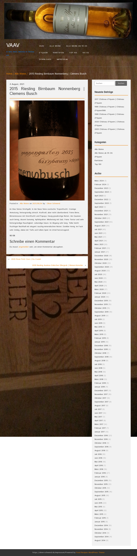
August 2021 (100, 225)
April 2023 (99, 195)
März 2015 (99, 514)
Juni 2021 (98, 233)
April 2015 (99, 510)
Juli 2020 (98, 274)
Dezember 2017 (101, 390)
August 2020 (100, 270)
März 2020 (99, 289)
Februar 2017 (100, 428)
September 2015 (102, 491)
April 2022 (99, 207)
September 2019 (102, 312)
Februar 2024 (100, 184)
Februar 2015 (100, 518)
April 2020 (99, 285)
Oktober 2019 (100, 308)
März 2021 (99, 244)
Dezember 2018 (101, 345)
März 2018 (99, 379)
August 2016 (100, 450)
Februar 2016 (100, 473)
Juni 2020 (99, 278)
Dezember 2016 (101, 435)
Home (9, 74)
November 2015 (101, 484)
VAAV (41, 46)
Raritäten (58, 53)
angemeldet (24, 247)
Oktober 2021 (100, 218)
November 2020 (101, 259)
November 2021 (101, 214)
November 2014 (101, 529)
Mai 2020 (98, 282)
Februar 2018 (100, 383)
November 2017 (101, 394)
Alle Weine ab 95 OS (76, 46)
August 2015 (100, 495)
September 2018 (102, 357)
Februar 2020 (100, 293)
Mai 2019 (98, 327)
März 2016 (99, 469)
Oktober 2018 (100, 353)
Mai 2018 (98, 372)
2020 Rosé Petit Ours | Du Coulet (26, 259)
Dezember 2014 (101, 525)
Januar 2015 (100, 521)
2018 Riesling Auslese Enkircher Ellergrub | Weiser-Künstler (57, 265)
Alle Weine (55, 46)
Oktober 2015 (100, 488)
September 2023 (102, 192)
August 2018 (100, 360)
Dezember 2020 (101, 255)
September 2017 (102, 402)
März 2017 (99, 424)
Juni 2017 (98, 413)
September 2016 (102, 446)
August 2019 (100, 315)
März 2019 (99, 334)
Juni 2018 (98, 368)
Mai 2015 (98, 506)
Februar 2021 (100, 248)
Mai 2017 (98, 416)
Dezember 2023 (101, 188)
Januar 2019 (100, 342)
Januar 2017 (100, 431)
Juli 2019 (98, 319)
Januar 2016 (100, 476)
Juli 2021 (98, 229)
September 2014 (102, 536)
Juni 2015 (98, 503)
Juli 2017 (98, 409)
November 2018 (101, 349)
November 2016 (101, 439)
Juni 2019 (98, 323)
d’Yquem (43, 53)
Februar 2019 (100, 338)
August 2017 (100, 405)
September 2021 (102, 222)
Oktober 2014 (100, 533)
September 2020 (102, 267)
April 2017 (99, 420)
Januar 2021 (100, 252)
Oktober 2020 (101, 263)
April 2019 (99, 330)
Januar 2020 (100, 297)
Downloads (45, 59)
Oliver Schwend (53, 203)
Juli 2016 (98, 454)
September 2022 (102, 203)
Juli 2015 (98, 499)
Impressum (62, 59)
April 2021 (99, 240)
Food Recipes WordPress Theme (90, 552)
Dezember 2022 (101, 199)
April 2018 (99, 375)
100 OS (85, 53)
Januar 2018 (100, 387)
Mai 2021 (98, 237)
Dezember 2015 (101, 480)
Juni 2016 (98, 458)
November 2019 (101, 304)
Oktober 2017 (100, 398)
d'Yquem (98, 156)
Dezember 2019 (101, 300)
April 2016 (99, 465)
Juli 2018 (98, 364)
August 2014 (100, 540)
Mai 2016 (98, 461)
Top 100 (73, 53)
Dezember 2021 (101, 210)
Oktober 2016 (100, 443)
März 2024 (99, 180)
